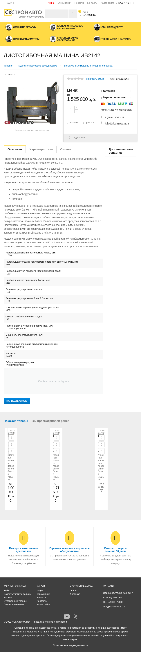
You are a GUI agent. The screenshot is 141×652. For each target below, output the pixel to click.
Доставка (75, 594)
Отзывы (66, 149)
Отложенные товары (15, 601)
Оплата (74, 590)
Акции (51, 2)
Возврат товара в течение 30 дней (115, 550)
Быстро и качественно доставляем (23, 550)
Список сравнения (14, 604)
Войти (7, 590)
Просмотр (11, 438)
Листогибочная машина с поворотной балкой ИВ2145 (101, 466)
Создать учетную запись (17, 594)
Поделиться (77, 137)
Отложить (74, 122)
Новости (79, 2)
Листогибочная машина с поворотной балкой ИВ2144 (56, 466)
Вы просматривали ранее (50, 420)
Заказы (8, 597)
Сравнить (89, 122)
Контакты (92, 2)
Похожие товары (16, 420)
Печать (10, 74)
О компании (64, 2)
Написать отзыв (95, 79)
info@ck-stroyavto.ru (117, 123)
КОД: (112, 79)
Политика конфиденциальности (70, 645)
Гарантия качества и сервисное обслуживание (69, 550)
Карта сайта (107, 2)
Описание (15, 149)
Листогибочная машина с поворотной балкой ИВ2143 (11, 466)
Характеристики (41, 149)
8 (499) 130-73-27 (114, 117)
